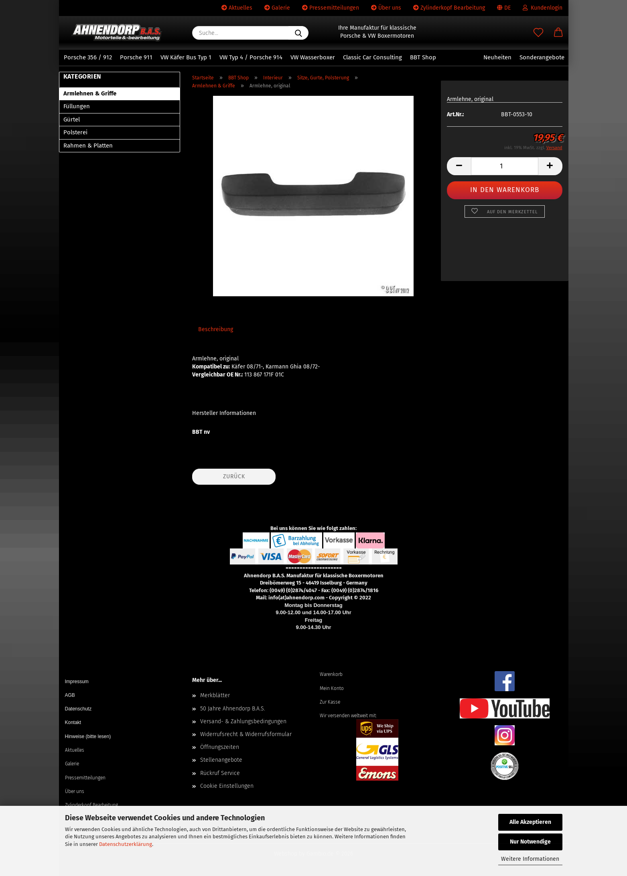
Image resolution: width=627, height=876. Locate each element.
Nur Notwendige (530, 841)
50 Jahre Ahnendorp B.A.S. (232, 708)
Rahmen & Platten (88, 145)
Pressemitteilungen (330, 7)
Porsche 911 (136, 57)
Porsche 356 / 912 (88, 57)
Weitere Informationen (530, 859)
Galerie (277, 7)
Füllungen (76, 106)
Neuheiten (497, 57)
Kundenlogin (542, 7)
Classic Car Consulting (372, 57)
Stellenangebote (221, 760)
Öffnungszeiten (219, 747)
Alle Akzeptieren (530, 822)
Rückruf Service (220, 773)
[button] (558, 33)
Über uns (386, 7)
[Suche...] (298, 33)
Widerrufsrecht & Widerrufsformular (246, 734)
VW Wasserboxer (312, 57)
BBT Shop (423, 57)
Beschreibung (215, 329)
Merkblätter (215, 695)
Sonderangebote (541, 57)
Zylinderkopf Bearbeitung (449, 7)
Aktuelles (236, 7)
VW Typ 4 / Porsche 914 (250, 57)
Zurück (234, 476)
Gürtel (71, 119)
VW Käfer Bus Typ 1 (185, 57)
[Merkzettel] (538, 33)
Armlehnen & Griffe (89, 93)
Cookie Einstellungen (227, 786)
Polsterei (75, 132)
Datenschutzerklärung (125, 844)
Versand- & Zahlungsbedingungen (243, 721)
